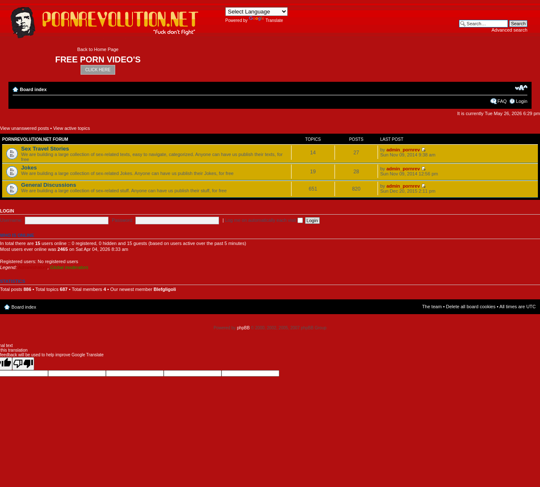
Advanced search (509, 29)
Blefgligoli (165, 289)
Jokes (29, 167)
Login (521, 101)
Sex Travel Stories (45, 148)
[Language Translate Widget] (256, 11)
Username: (11, 220)
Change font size (521, 87)
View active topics (71, 128)
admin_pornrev (403, 149)
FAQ (502, 101)
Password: (122, 220)
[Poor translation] (23, 363)
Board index (33, 89)
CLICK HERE (98, 69)
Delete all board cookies (470, 306)
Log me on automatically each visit (263, 220)
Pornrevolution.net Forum (35, 139)
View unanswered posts (24, 128)
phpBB (243, 328)
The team (432, 306)
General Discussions (48, 185)
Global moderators (69, 267)
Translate (266, 20)
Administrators (32, 267)
